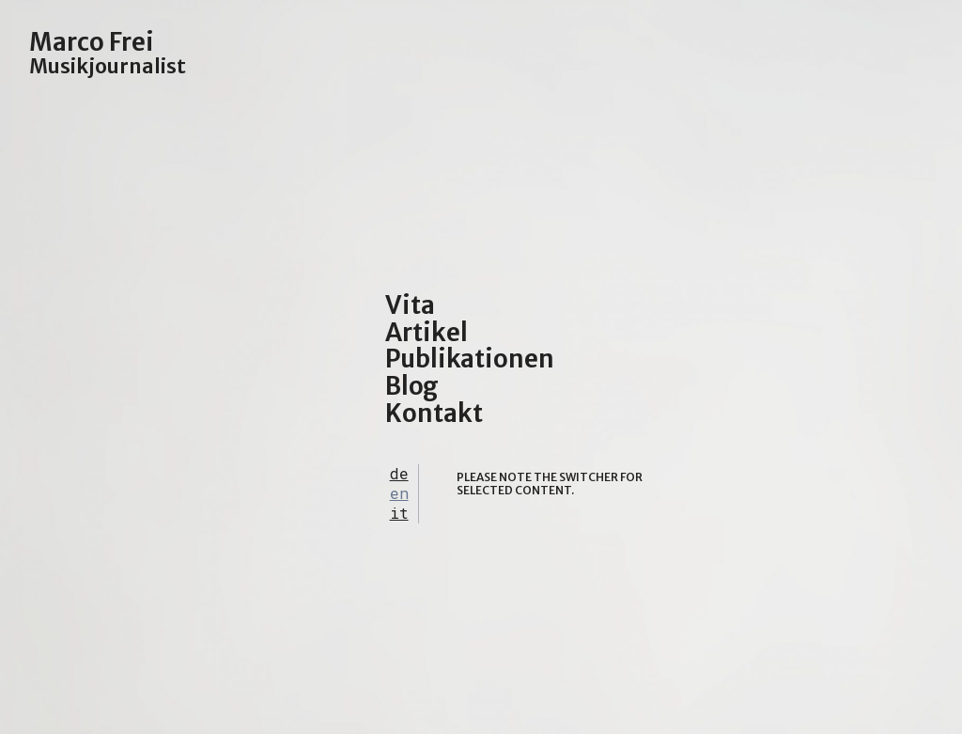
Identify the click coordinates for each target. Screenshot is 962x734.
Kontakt (434, 413)
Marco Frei (91, 41)
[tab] (399, 474)
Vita (410, 304)
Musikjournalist (107, 66)
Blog (412, 385)
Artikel (426, 332)
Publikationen (469, 358)
